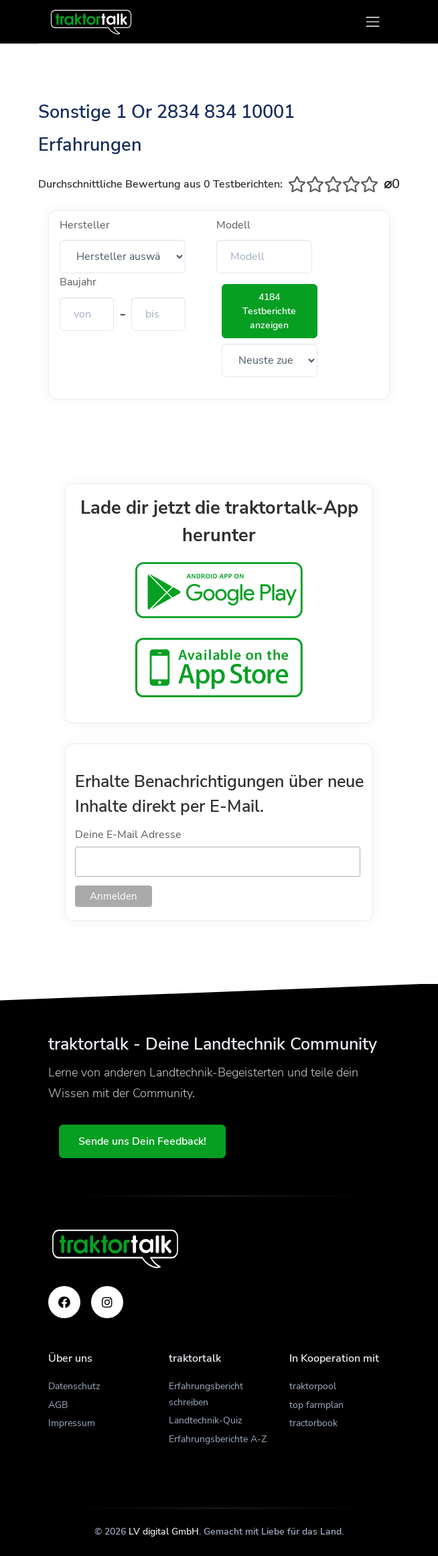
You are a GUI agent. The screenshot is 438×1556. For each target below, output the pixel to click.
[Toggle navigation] (373, 21)
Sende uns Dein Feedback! (142, 1141)
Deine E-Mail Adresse (128, 834)
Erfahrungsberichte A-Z (218, 1439)
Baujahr (78, 282)
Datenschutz (74, 1386)
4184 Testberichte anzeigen (269, 311)
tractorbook (313, 1423)
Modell (233, 225)
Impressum (71, 1423)
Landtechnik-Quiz (205, 1420)
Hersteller (85, 225)
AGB (58, 1405)
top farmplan (316, 1405)
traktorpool (312, 1386)
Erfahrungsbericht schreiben (206, 1394)
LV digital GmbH (164, 1531)
